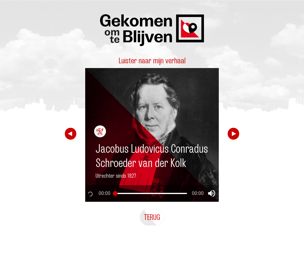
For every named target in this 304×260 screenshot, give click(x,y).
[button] (211, 193)
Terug (152, 217)
